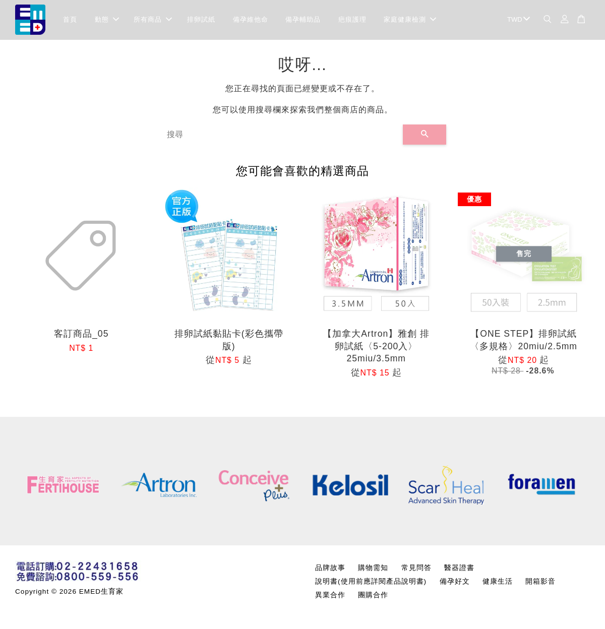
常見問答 (416, 568)
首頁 (70, 20)
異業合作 (330, 595)
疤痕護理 (352, 20)
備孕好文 (455, 582)
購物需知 (373, 568)
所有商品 (153, 20)
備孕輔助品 (303, 20)
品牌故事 (330, 568)
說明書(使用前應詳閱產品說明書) (371, 582)
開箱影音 (540, 582)
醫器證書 (459, 568)
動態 (107, 20)
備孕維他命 (250, 20)
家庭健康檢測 (410, 20)
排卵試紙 (201, 20)
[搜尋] (281, 135)
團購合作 (373, 595)
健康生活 (497, 582)
